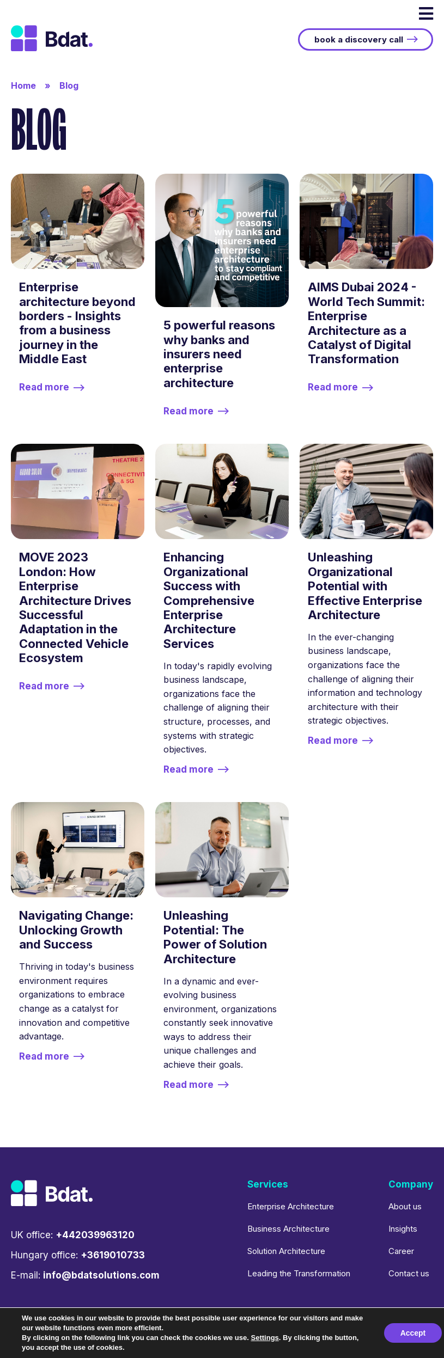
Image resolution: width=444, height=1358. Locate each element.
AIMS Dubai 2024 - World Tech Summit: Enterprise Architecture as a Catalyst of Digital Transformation (366, 323)
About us (405, 1206)
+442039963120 (95, 1234)
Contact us (408, 1273)
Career (401, 1251)
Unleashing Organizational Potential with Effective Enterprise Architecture (365, 586)
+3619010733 (113, 1255)
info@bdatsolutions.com (101, 1275)
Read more (44, 387)
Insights (402, 1229)
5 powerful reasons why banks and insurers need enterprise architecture (219, 354)
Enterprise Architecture (290, 1206)
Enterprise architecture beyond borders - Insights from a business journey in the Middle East (77, 323)
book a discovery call (358, 39)
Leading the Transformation (298, 1273)
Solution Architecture (286, 1251)
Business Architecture (288, 1229)
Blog (68, 85)
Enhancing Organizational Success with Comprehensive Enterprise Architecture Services (208, 600)
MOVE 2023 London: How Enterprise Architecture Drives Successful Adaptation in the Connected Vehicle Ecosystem (75, 607)
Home (23, 85)
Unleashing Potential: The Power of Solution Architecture (215, 936)
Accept (412, 1333)
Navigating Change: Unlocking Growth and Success (76, 929)
